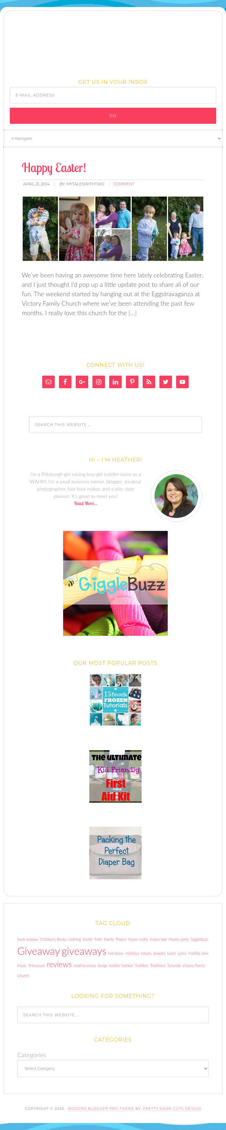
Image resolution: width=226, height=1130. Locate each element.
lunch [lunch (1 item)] (171, 953)
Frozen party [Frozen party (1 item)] (179, 939)
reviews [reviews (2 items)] (59, 964)
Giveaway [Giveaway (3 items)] (38, 951)
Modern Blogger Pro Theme (101, 1108)
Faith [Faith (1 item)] (98, 939)
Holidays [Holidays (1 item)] (132, 953)
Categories (31, 1055)
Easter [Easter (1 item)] (88, 939)
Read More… (85, 503)
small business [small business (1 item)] (85, 965)
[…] (132, 313)
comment (123, 184)
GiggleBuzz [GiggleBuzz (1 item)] (199, 939)
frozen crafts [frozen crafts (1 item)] (138, 939)
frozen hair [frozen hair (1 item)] (158, 939)
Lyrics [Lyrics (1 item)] (182, 953)
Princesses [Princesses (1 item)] (37, 965)
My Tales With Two (113, 43)
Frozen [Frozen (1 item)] (121, 939)
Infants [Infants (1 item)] (146, 953)
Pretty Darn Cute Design (172, 1108)
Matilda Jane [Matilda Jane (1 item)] (198, 953)
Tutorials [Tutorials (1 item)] (174, 965)
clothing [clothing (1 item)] (74, 939)
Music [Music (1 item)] (22, 965)
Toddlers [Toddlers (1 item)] (142, 965)
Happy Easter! (54, 167)
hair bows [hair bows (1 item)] (115, 953)
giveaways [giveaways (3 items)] (84, 951)
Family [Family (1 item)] (109, 939)
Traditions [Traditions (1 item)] (157, 965)
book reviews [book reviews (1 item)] (27, 939)
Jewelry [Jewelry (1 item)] (159, 953)
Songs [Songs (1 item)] (102, 965)
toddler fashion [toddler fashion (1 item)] (121, 965)
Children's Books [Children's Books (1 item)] (53, 939)
